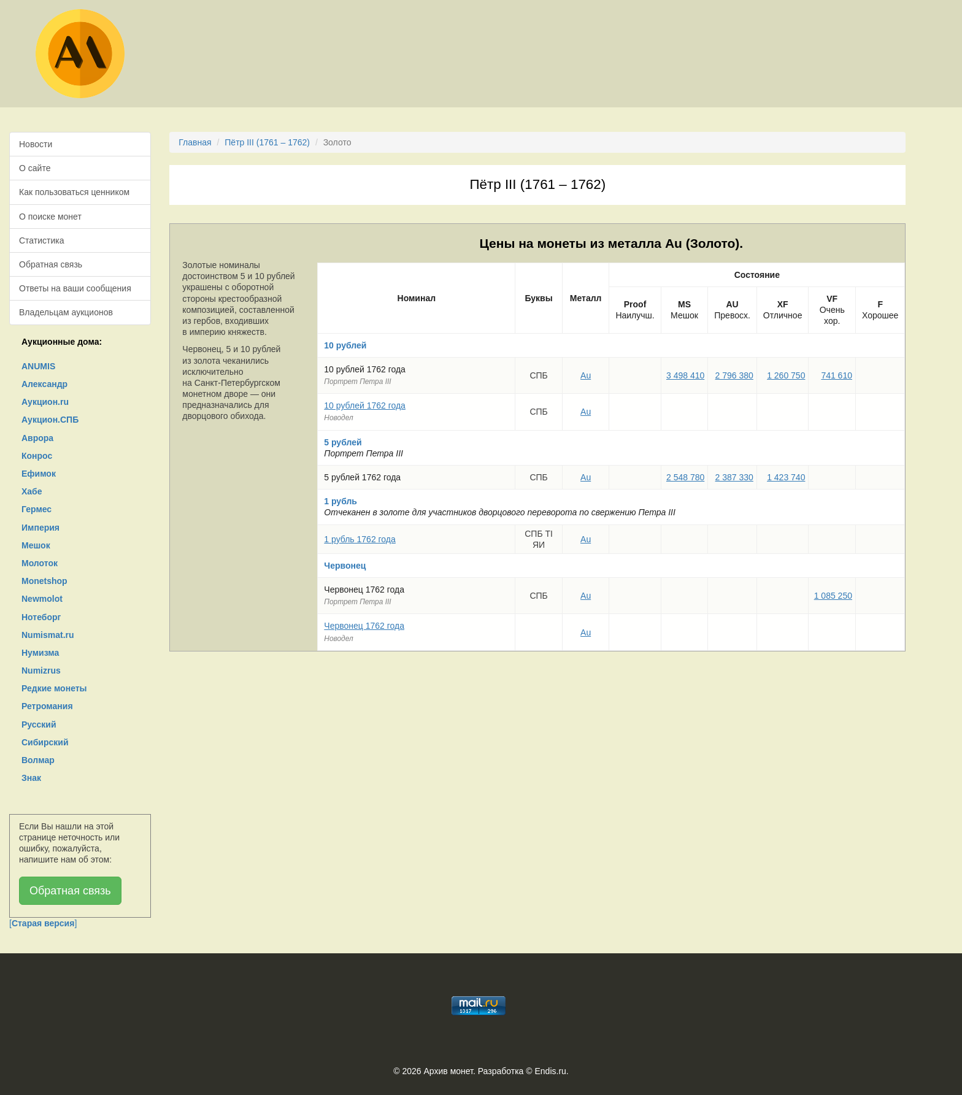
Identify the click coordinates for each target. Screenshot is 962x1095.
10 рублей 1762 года (365, 405)
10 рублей (345, 345)
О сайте (34, 168)
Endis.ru (550, 1071)
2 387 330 (734, 477)
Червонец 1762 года (364, 626)
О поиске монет (50, 216)
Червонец (345, 566)
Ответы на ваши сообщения (75, 288)
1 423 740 (786, 477)
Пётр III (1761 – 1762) (267, 142)
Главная (195, 142)
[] (43, 923)
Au (585, 375)
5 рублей (342, 442)
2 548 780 (685, 477)
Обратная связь (50, 264)
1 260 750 (786, 375)
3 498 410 (685, 375)
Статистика (41, 240)
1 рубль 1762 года (359, 539)
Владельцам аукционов (66, 312)
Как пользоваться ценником (74, 192)
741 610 (836, 375)
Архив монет (448, 1071)
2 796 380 (734, 375)
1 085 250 (833, 596)
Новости (35, 144)
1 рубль (340, 501)
